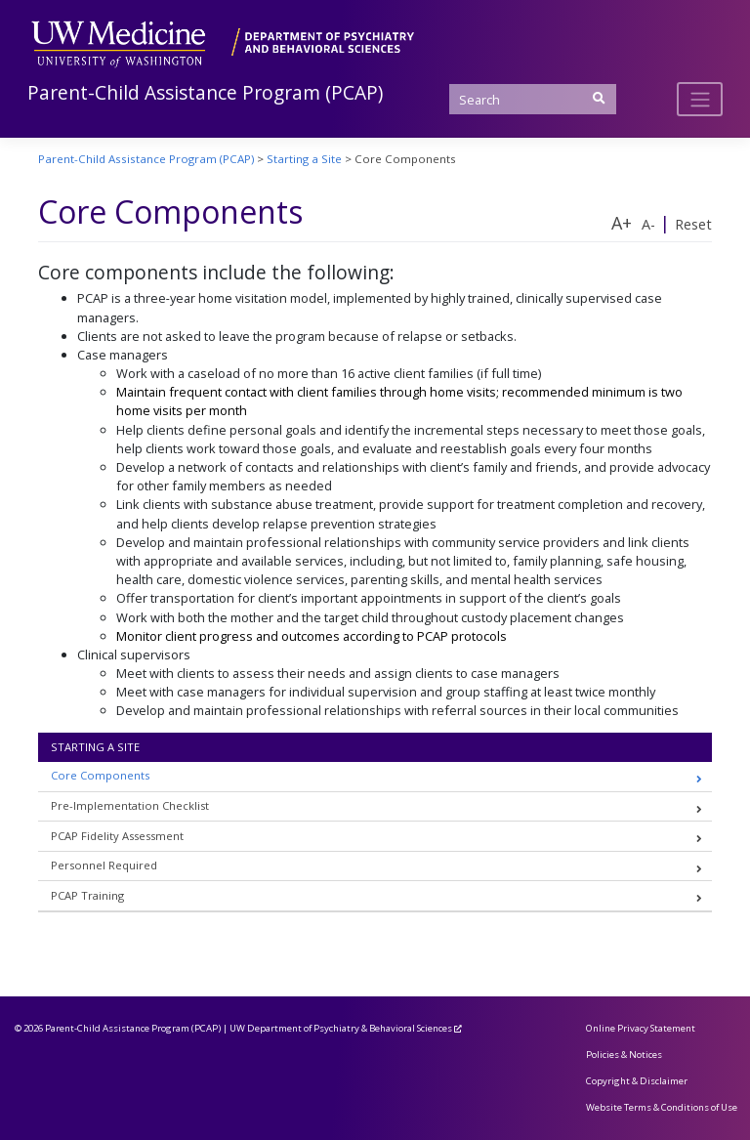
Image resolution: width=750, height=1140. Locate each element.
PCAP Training (87, 895)
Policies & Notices (624, 1054)
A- (648, 224)
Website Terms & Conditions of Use (661, 1107)
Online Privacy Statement (640, 1028)
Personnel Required (104, 865)
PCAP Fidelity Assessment (117, 835)
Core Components (100, 775)
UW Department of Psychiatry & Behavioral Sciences (340, 1028)
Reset (693, 224)
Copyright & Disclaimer (637, 1081)
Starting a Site (95, 746)
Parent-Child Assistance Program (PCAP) (205, 92)
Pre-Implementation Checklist (130, 805)
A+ (621, 222)
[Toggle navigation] (700, 98)
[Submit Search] (598, 98)
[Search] (532, 99)
